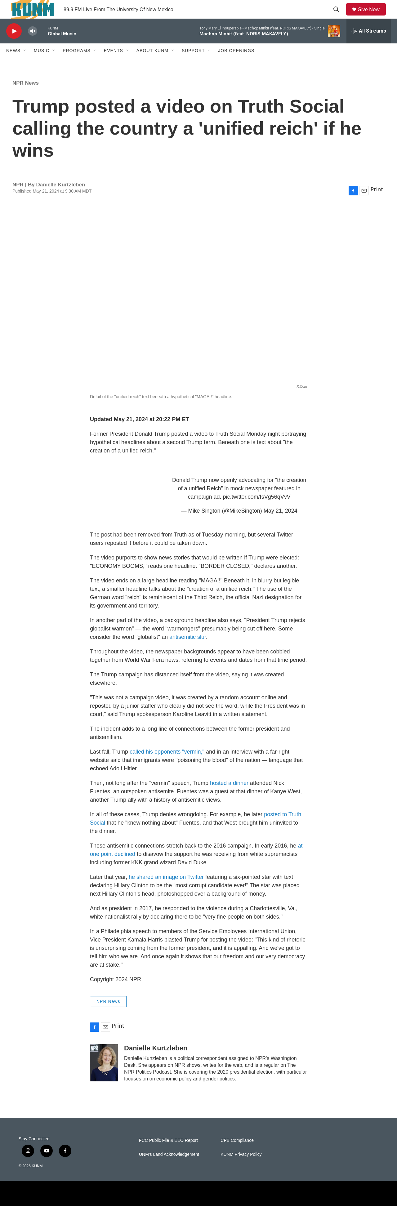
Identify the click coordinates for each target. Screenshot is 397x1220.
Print (376, 203)
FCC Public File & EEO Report (168, 1154)
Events (113, 64)
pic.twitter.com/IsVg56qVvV (257, 511)
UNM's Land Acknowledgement (169, 1168)
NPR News (25, 97)
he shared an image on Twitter (166, 891)
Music (41, 64)
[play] (14, 45)
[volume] (32, 45)
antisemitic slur (187, 651)
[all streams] (368, 45)
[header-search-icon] (338, 16)
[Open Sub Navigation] (25, 64)
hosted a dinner (229, 797)
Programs (77, 64)
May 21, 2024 (280, 525)
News (13, 64)
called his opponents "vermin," (167, 766)
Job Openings (236, 64)
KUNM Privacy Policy (241, 1168)
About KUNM (152, 64)
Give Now (372, 16)
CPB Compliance (237, 1154)
